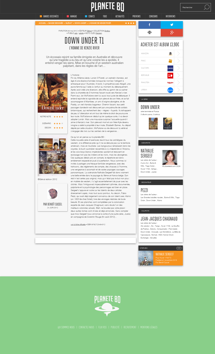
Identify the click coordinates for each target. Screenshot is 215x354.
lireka (157, 90)
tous (105, 16)
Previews (137, 16)
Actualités (119, 16)
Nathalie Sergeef (147, 153)
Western (99, 33)
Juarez (154, 172)
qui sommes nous (66, 327)
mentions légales (148, 327)
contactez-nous (86, 327)
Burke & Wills (169, 197)
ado (75, 33)
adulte (81, 33)
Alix (152, 226)
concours (153, 16)
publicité (115, 327)
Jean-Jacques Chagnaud (159, 219)
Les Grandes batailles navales (152, 197)
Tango (157, 226)
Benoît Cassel (55, 204)
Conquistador (162, 229)
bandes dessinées (49, 16)
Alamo (159, 200)
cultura (157, 68)
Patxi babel (173, 229)
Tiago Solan (149, 166)
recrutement (130, 327)
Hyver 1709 (145, 169)
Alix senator (145, 226)
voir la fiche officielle (78, 224)
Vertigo (154, 169)
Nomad (154, 235)
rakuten (157, 83)
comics (90, 16)
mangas (72, 16)
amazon (157, 54)
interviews (170, 16)
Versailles (153, 238)
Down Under (150, 107)
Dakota (153, 229)
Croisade (154, 232)
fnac (157, 61)
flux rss (102, 327)
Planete (107, 7)
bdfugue (157, 75)
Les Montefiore (165, 232)
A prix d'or (145, 163)
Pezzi (144, 190)
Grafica (107, 31)
